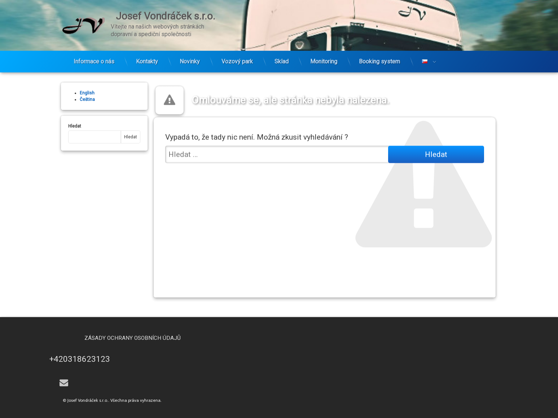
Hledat (63, 126)
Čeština (75, 99)
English (75, 92)
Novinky (190, 51)
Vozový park (237, 51)
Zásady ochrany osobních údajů (181, 338)
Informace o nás (94, 51)
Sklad (281, 51)
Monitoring (323, 51)
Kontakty (147, 51)
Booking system (379, 51)
